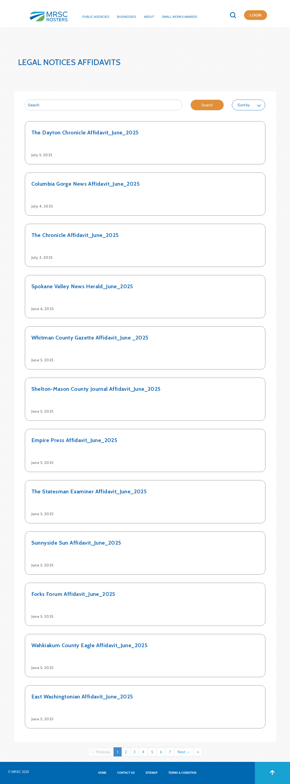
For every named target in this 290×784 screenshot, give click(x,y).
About (149, 16)
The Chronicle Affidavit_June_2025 (75, 235)
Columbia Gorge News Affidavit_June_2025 (85, 184)
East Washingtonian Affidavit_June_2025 (82, 696)
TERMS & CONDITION (182, 772)
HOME (102, 772)
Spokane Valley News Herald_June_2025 (82, 286)
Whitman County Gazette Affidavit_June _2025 (90, 337)
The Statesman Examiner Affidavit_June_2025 (89, 491)
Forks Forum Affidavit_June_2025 (73, 594)
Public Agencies (95, 16)
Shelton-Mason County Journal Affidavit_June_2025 (96, 389)
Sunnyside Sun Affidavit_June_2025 (76, 542)
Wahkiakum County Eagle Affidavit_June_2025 (89, 645)
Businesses (126, 16)
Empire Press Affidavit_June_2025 (74, 440)
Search (207, 105)
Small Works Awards (179, 16)
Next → (184, 751)
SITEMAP (152, 772)
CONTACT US (126, 772)
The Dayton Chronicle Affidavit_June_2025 (85, 132)
